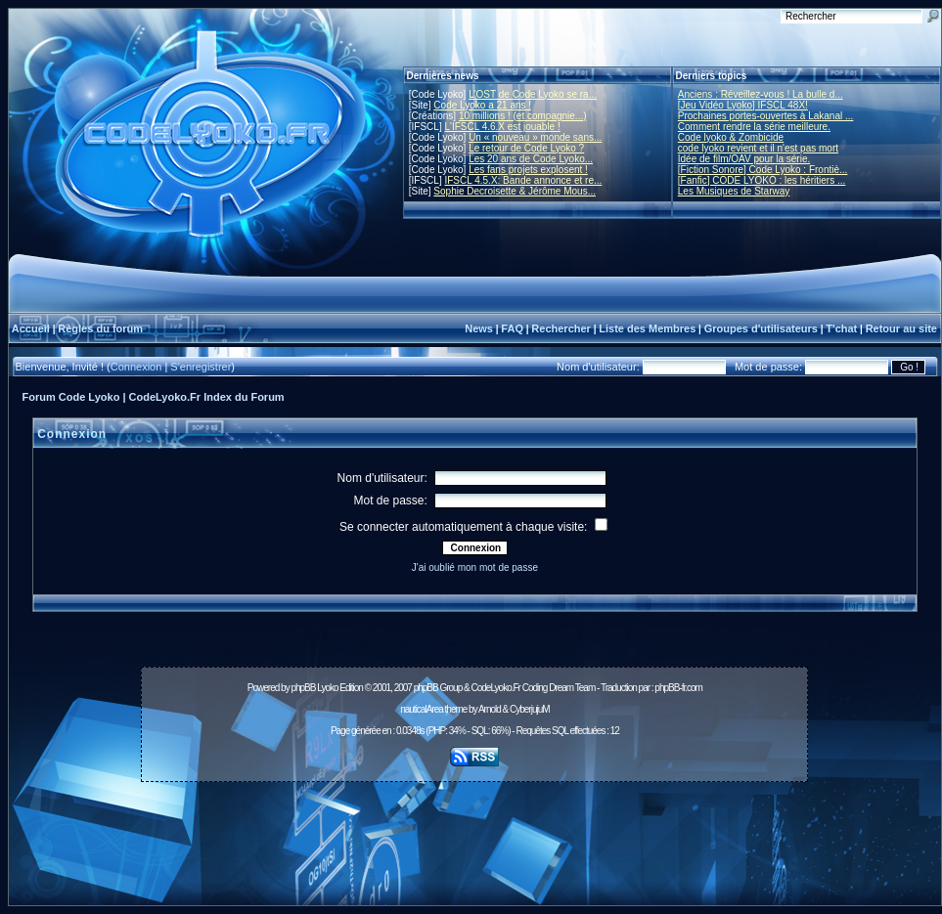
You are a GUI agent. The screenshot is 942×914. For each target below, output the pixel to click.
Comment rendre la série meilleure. (754, 126)
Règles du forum (100, 328)
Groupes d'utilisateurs (761, 328)
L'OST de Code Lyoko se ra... (533, 94)
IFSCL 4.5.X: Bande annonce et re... (523, 180)
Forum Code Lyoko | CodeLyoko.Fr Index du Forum (153, 397)
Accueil (31, 328)
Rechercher (561, 328)
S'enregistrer (200, 366)
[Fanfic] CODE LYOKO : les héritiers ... (762, 180)
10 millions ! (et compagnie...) (523, 115)
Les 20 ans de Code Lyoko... (531, 158)
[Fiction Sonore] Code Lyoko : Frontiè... (763, 169)
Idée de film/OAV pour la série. (744, 158)
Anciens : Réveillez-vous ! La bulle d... (760, 94)
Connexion (136, 366)
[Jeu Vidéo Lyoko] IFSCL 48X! (743, 105)
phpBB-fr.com (678, 687)
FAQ (512, 328)
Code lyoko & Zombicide (731, 137)
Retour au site (901, 328)
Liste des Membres (647, 328)
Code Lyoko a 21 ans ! (482, 105)
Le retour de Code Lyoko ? (526, 148)
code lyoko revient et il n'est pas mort (758, 148)
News (479, 328)
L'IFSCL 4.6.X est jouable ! (502, 126)
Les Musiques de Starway (734, 191)
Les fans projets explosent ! (528, 169)
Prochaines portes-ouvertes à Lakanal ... (766, 115)
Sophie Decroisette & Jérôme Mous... (514, 191)
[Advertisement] (474, 833)
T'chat (841, 328)
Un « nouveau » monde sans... (535, 137)
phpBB (303, 687)
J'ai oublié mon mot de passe (475, 567)
